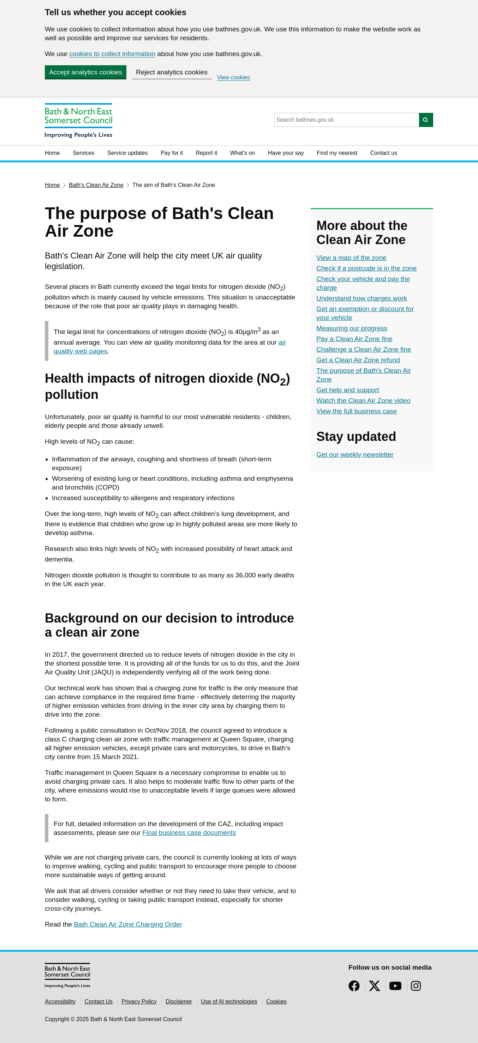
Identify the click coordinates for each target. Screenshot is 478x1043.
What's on (242, 153)
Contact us (383, 153)
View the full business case (356, 411)
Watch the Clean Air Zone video (363, 400)
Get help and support (347, 390)
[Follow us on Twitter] (374, 988)
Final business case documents (189, 832)
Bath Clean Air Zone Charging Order (128, 924)
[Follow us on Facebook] (354, 988)
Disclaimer (179, 1002)
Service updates (127, 153)
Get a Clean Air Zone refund (358, 360)
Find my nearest (337, 153)
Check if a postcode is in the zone (366, 268)
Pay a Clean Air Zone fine (354, 338)
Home (52, 153)
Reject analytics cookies (172, 72)
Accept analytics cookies (85, 72)
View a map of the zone (351, 257)
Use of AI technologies (229, 1002)
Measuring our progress (351, 328)
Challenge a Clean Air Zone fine (363, 349)
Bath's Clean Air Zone (96, 185)
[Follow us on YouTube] (395, 988)
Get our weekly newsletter (355, 454)
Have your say (286, 153)
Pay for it (172, 153)
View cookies (233, 77)
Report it (206, 153)
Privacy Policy (139, 1002)
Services (83, 153)
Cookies (276, 1002)
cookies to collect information (112, 53)
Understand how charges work (361, 298)
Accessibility (60, 1002)
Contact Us (99, 1002)
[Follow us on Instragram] (416, 988)
